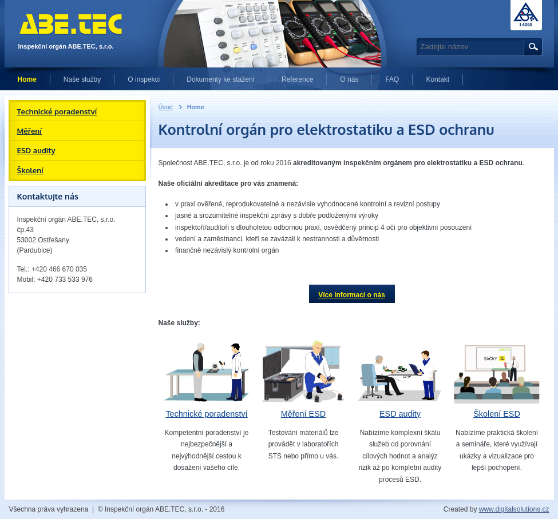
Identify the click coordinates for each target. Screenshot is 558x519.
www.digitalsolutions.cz (514, 509)
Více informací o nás (351, 295)
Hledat (531, 47)
